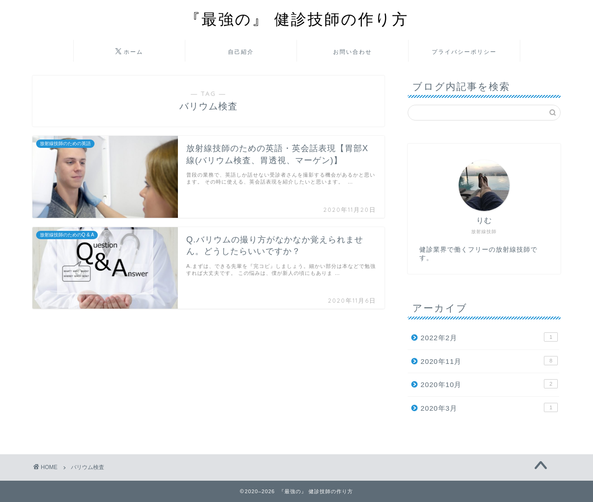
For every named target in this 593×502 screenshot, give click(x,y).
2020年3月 (489, 407)
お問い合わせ (352, 51)
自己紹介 (241, 51)
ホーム (129, 52)
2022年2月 (489, 337)
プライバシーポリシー (464, 51)
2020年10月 (489, 383)
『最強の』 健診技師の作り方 (297, 18)
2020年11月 (489, 360)
